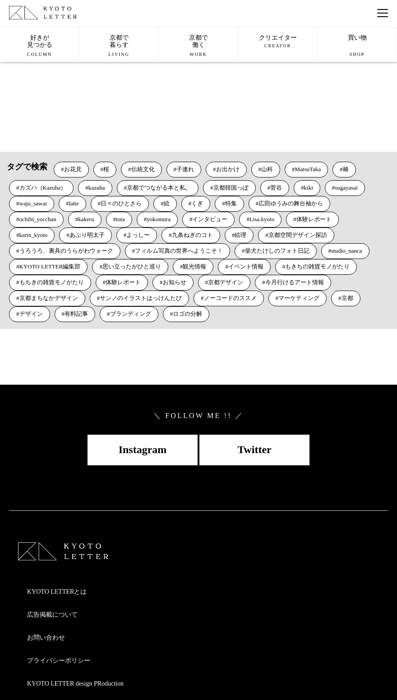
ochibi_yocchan (37, 219)
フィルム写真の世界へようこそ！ (179, 250)
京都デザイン (225, 282)
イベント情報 (245, 266)
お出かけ (228, 169)
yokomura (159, 219)
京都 (347, 298)
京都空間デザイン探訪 (297, 235)
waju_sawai (33, 203)
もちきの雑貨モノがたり (51, 282)
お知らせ (174, 282)
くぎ (197, 203)
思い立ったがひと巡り (131, 266)
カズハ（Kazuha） (43, 187)
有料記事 (76, 313)
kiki (308, 187)
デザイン (31, 313)
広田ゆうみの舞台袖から (291, 203)
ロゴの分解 (187, 313)
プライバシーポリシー (58, 660)
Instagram (143, 449)
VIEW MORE (31, 126)
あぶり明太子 (87, 235)
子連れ (185, 169)
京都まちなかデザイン (48, 298)
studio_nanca (346, 250)
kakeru (86, 219)
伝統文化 (143, 169)
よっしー (138, 235)
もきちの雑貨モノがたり (317, 266)
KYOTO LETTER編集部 (50, 266)
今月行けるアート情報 (294, 282)
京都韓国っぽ (231, 187)
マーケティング (298, 298)
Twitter (254, 449)
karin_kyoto (33, 235)
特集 (231, 203)
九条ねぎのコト (192, 235)
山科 (267, 169)
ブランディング (130, 313)
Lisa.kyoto (261, 219)
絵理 (240, 235)
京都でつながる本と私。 (159, 187)
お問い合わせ (46, 637)
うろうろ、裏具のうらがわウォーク (66, 250)
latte (73, 203)
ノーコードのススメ (230, 298)
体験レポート (314, 219)
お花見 (73, 169)
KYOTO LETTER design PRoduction (75, 683)
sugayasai (346, 187)
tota (120, 219)
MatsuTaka (308, 169)
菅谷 (276, 187)
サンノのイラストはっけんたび (141, 298)
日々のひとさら (121, 203)
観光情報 (194, 266)
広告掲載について (52, 614)
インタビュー (209, 219)
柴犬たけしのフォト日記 (277, 250)
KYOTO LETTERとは (57, 591)
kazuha (96, 187)
